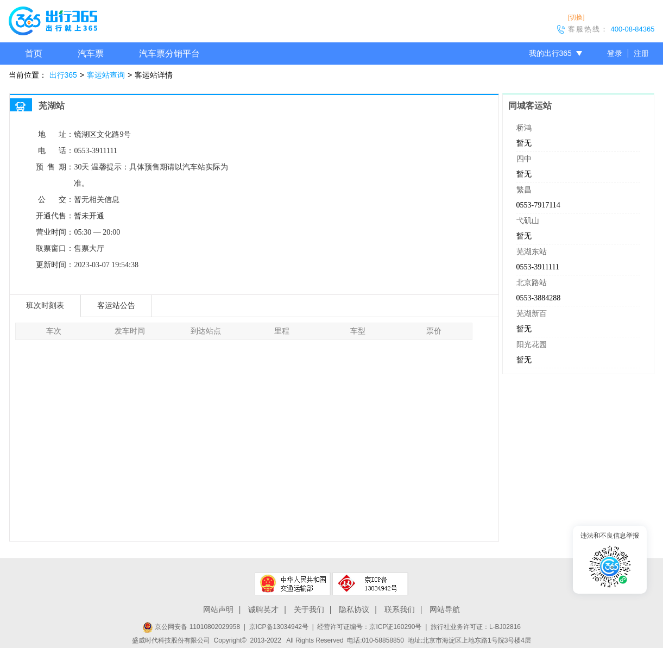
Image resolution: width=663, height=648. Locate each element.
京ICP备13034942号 (278, 627)
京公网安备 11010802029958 (191, 627)
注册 (641, 53)
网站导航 (445, 609)
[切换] (576, 17)
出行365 (63, 75)
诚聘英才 (263, 609)
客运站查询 (106, 75)
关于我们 (309, 609)
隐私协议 (354, 609)
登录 (614, 53)
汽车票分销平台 (169, 53)
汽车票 (91, 53)
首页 (33, 53)
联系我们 (399, 609)
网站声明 (218, 609)
